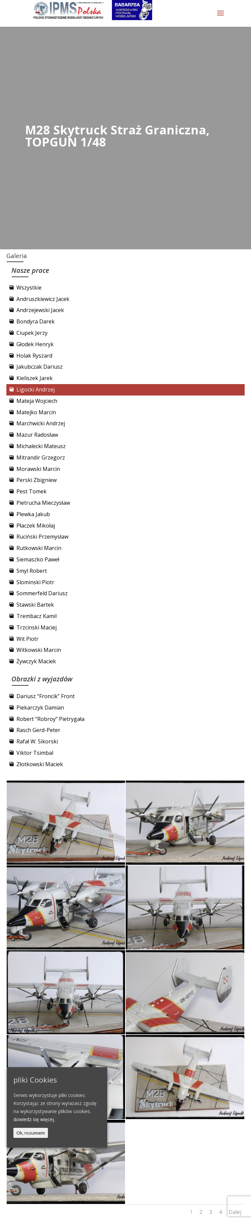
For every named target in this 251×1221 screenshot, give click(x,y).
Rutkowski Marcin (38, 548)
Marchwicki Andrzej (40, 423)
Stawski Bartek (35, 604)
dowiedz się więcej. (34, 1119)
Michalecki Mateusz (41, 446)
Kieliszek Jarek (34, 378)
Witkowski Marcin (38, 650)
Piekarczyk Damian (40, 707)
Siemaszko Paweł (37, 559)
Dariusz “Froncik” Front (45, 696)
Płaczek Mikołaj (35, 525)
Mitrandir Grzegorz (40, 457)
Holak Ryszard (34, 355)
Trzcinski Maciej (36, 627)
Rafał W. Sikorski (37, 741)
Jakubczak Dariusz (39, 366)
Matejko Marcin (36, 412)
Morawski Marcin (38, 469)
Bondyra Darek (35, 321)
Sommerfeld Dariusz (42, 593)
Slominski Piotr (35, 582)
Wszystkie (29, 287)
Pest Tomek (31, 491)
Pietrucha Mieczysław (43, 502)
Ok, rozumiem (30, 1133)
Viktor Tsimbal (34, 752)
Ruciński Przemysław (42, 536)
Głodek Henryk (35, 344)
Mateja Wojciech (36, 401)
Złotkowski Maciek (39, 764)
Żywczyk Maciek (36, 661)
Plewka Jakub (33, 514)
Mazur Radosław (37, 434)
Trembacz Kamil (36, 616)
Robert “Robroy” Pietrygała (50, 719)
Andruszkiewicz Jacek (42, 299)
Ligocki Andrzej (35, 389)
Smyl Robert (31, 570)
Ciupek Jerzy (32, 333)
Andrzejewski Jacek (40, 310)
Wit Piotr (27, 639)
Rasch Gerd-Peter (38, 730)
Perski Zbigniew (36, 480)
